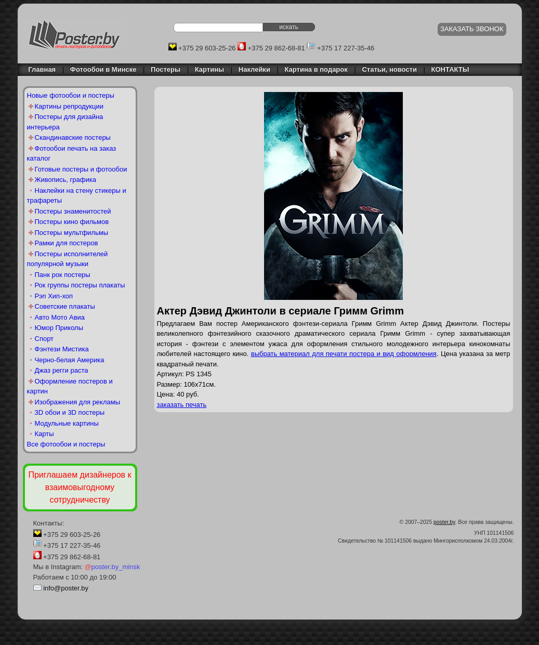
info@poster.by (65, 588)
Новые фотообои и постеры (70, 95)
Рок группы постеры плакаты (80, 285)
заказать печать (182, 405)
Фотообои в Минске (103, 69)
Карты (44, 434)
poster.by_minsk (112, 567)
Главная (39, 69)
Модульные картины (67, 423)
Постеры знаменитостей (73, 211)
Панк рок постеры (62, 275)
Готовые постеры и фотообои (81, 169)
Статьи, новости (389, 69)
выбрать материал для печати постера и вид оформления (344, 354)
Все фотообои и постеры (66, 444)
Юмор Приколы (59, 328)
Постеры (165, 69)
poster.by (444, 522)
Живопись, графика (65, 179)
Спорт (44, 339)
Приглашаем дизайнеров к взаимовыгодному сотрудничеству (79, 487)
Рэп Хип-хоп (54, 296)
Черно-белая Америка (69, 360)
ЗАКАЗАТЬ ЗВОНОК (472, 29)
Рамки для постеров (66, 243)
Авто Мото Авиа (60, 317)
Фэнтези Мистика (62, 349)
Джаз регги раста (61, 370)
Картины (209, 69)
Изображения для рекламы (78, 402)
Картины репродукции (69, 106)
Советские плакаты (65, 306)
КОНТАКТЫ (450, 69)
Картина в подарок (316, 69)
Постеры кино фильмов (72, 222)
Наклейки (254, 69)
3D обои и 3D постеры (70, 412)
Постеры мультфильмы (72, 232)
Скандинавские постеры (73, 137)
